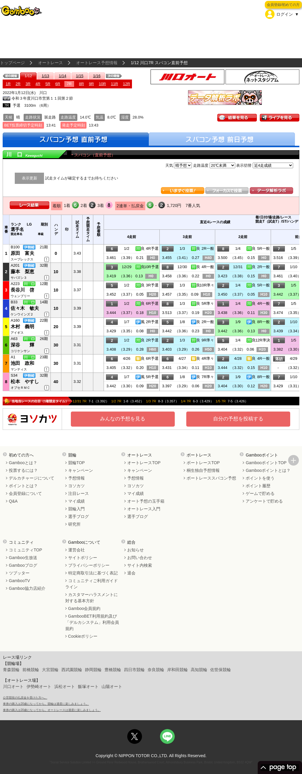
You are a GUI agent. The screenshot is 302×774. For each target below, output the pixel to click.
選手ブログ (78, 516)
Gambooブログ (23, 565)
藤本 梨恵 (22, 271)
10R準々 (207, 285)
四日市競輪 (134, 669)
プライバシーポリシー (89, 565)
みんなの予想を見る (122, 419)
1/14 (62, 76)
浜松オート (64, 686)
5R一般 (263, 248)
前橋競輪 (30, 669)
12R (126, 84)
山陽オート (112, 686)
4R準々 (208, 358)
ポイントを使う (260, 478)
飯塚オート (88, 686)
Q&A (13, 501)
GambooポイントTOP (266, 462)
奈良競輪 (156, 669)
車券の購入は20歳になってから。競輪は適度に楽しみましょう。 (46, 703)
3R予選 (152, 285)
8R (81, 84)
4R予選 (152, 248)
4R (37, 84)
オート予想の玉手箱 (145, 501)
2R (18, 84)
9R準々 (208, 340)
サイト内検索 (139, 565)
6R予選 (152, 303)
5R (47, 84)
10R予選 (151, 267)
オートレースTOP (144, 462)
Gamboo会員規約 (84, 608)
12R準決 (262, 340)
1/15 (79, 76)
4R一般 (208, 267)
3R (27, 84)
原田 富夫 (22, 253)
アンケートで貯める (264, 501)
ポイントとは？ (23, 485)
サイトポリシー (82, 557)
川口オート (13, 686)
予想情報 (76, 478)
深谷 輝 (22, 344)
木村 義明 (22, 326)
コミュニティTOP (25, 550)
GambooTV (19, 580)
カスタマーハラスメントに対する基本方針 (91, 597)
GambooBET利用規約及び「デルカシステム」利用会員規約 (92, 622)
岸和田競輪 (177, 669)
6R (57, 84)
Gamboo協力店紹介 (27, 588)
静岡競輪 (93, 669)
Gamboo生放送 (23, 557)
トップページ (12, 62)
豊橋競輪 (113, 669)
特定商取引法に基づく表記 (93, 573)
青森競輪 (11, 669)
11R (114, 84)
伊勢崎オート (39, 686)
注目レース (78, 493)
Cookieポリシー (83, 636)
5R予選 (152, 377)
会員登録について (25, 493)
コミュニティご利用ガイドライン (91, 583)
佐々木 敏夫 (25, 308)
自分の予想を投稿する (238, 419)
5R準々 (208, 303)
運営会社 (76, 550)
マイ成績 (76, 501)
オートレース (50, 62)
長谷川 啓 (22, 289)
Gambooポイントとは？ (268, 470)
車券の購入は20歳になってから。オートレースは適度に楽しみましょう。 (52, 710)
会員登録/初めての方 (283, 5)
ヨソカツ (76, 485)
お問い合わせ (139, 557)
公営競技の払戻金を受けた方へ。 (25, 697)
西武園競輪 (71, 669)
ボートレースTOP (203, 462)
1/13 (45, 76)
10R (102, 84)
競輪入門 (76, 508)
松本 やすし (25, 381)
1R (8, 84)
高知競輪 (199, 669)
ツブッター (19, 573)
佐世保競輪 (220, 669)
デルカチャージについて (31, 478)
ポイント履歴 (258, 485)
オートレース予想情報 (96, 62)
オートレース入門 (143, 508)
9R (91, 84)
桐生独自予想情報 (203, 470)
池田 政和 (22, 363)
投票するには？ (23, 470)
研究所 (74, 524)
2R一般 (208, 248)
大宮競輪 (50, 669)
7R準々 (208, 377)
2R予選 (152, 322)
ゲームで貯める (260, 493)
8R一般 (263, 322)
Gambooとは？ (23, 462)
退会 (131, 573)
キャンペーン (80, 470)
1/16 (96, 76)
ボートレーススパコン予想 (211, 478)
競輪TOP (76, 462)
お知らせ (135, 550)
